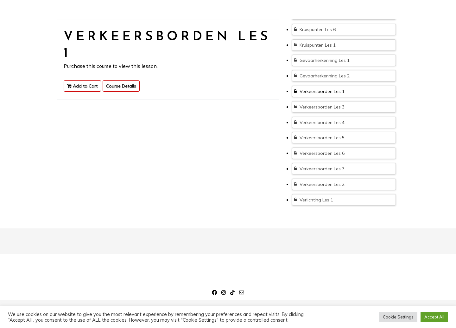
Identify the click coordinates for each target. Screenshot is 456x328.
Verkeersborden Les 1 (319, 91)
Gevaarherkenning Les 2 (322, 76)
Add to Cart (82, 86)
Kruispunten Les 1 (315, 45)
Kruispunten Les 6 (315, 29)
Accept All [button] (434, 316)
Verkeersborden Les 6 (319, 153)
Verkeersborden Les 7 (319, 169)
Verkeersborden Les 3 (319, 107)
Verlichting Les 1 (313, 200)
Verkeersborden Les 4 (319, 122)
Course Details (121, 86)
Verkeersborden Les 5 (319, 138)
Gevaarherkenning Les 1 (322, 60)
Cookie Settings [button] (398, 316)
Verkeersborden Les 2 (319, 184)
